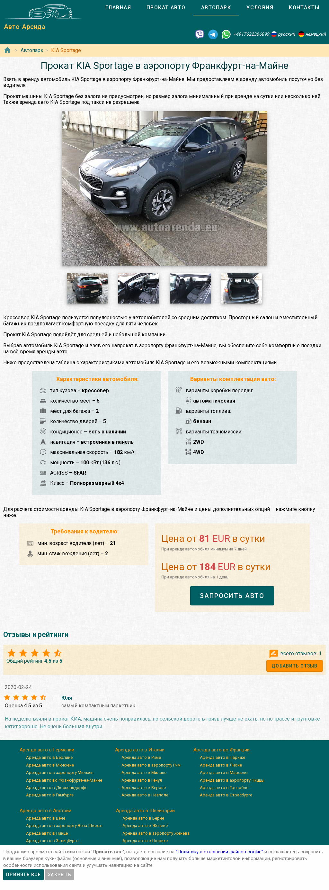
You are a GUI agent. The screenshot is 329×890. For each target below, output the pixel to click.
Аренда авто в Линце (47, 833)
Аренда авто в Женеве (145, 825)
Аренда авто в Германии (47, 750)
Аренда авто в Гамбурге (50, 795)
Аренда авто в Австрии (45, 810)
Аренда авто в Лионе (221, 765)
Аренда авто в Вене (45, 818)
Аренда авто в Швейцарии (145, 810)
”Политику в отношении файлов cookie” (219, 852)
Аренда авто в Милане (143, 772)
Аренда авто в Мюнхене (50, 765)
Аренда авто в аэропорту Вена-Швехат (64, 825)
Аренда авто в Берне (143, 818)
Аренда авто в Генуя (141, 780)
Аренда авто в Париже (222, 757)
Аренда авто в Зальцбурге (52, 840)
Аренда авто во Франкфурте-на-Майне (64, 780)
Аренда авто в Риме (141, 757)
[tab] (118, 7)
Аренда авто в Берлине (49, 757)
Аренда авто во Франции (221, 750)
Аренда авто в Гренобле (224, 787)
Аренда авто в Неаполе (144, 795)
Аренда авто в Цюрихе (145, 840)
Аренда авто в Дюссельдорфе (56, 787)
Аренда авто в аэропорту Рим (151, 765)
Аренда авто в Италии (139, 750)
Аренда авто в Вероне (143, 787)
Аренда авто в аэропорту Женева (156, 833)
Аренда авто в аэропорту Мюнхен (59, 772)
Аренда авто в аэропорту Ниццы (232, 780)
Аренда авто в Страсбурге (226, 795)
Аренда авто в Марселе (223, 772)
